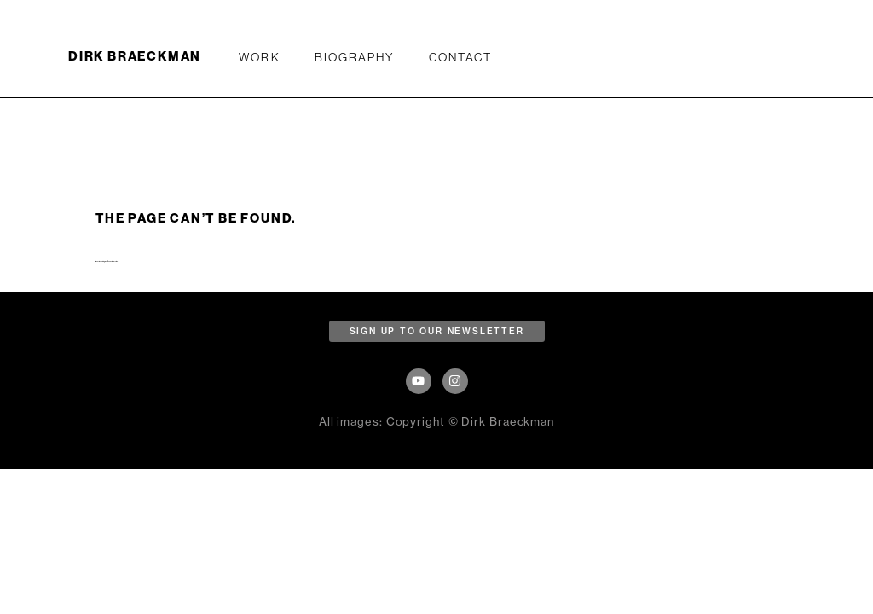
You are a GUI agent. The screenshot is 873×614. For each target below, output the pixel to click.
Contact (461, 57)
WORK (259, 57)
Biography (355, 57)
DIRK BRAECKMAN (134, 56)
